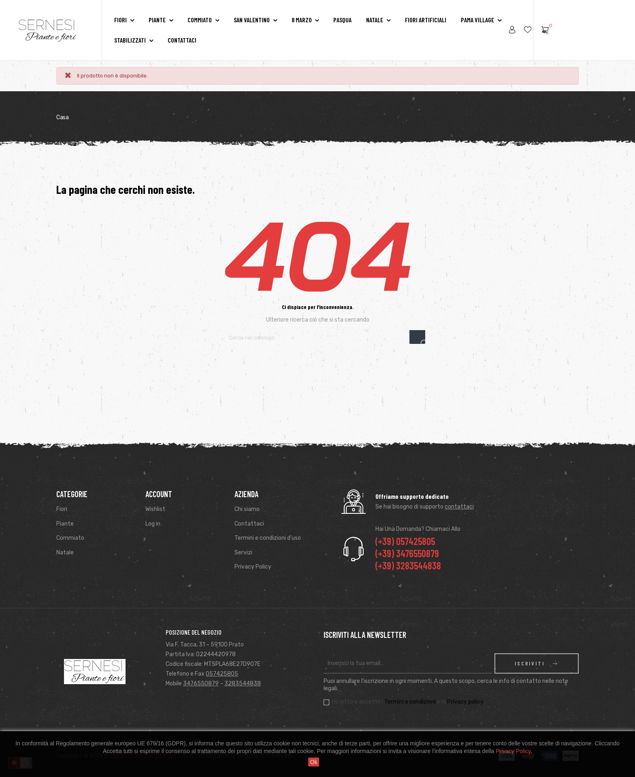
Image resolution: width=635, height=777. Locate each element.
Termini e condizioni (410, 701)
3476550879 (201, 683)
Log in (152, 523)
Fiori (61, 509)
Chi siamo (247, 509)
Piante (65, 523)
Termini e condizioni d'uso (267, 537)
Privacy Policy (252, 566)
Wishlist (155, 509)
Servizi (243, 552)
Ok (314, 762)
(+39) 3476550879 (407, 553)
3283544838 (242, 683)
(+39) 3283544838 (408, 565)
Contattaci (249, 523)
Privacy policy (465, 701)
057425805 (222, 673)
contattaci (459, 506)
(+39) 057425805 (405, 541)
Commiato (70, 537)
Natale (65, 552)
